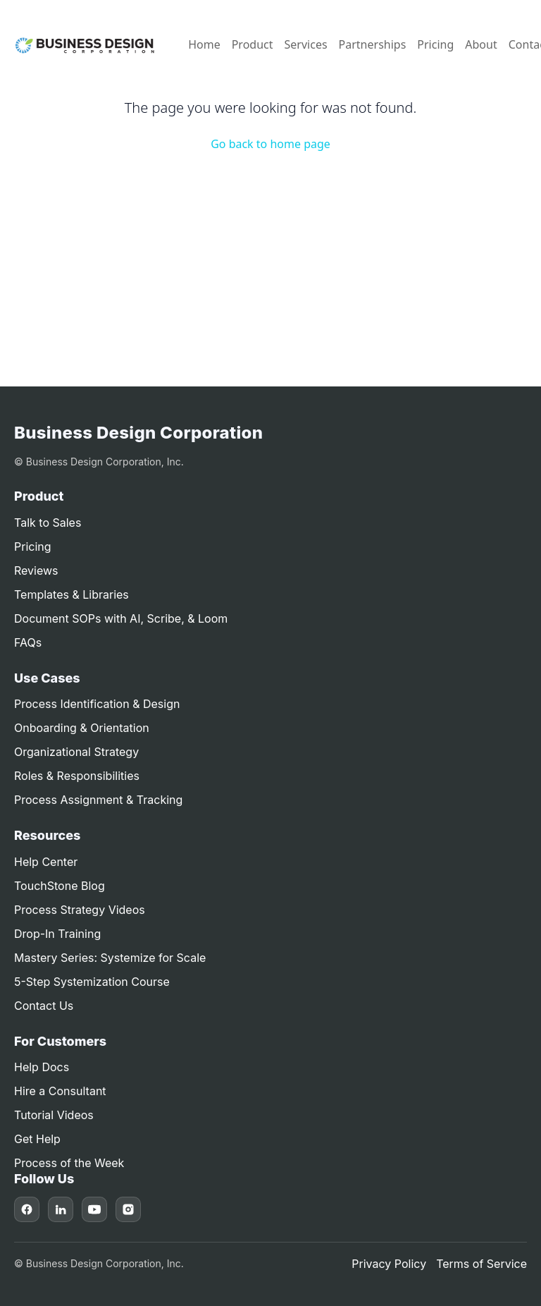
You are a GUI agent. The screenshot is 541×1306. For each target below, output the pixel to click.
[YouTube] (94, 1209)
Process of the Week (69, 1163)
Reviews (36, 570)
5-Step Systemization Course (92, 982)
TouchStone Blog (59, 886)
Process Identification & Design (97, 704)
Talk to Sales (47, 522)
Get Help (37, 1139)
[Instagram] (128, 1209)
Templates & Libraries (71, 594)
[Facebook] (26, 1209)
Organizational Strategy (76, 752)
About (481, 44)
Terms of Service (481, 1264)
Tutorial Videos (54, 1115)
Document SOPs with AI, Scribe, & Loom (121, 618)
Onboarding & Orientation (81, 728)
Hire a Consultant (60, 1091)
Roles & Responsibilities (76, 776)
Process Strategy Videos (79, 910)
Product (252, 44)
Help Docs (41, 1067)
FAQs (28, 642)
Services (306, 44)
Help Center (45, 862)
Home (204, 44)
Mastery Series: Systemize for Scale (110, 958)
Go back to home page (270, 144)
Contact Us (43, 1006)
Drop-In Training (57, 934)
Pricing (435, 44)
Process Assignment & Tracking (98, 800)
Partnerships (372, 44)
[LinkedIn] (60, 1209)
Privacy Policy (389, 1264)
